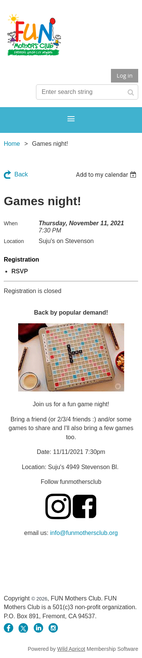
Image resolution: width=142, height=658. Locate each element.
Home (12, 143)
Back (21, 174)
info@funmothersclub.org (84, 533)
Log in (125, 75)
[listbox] (107, 174)
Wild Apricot (71, 649)
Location (14, 241)
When (11, 223)
